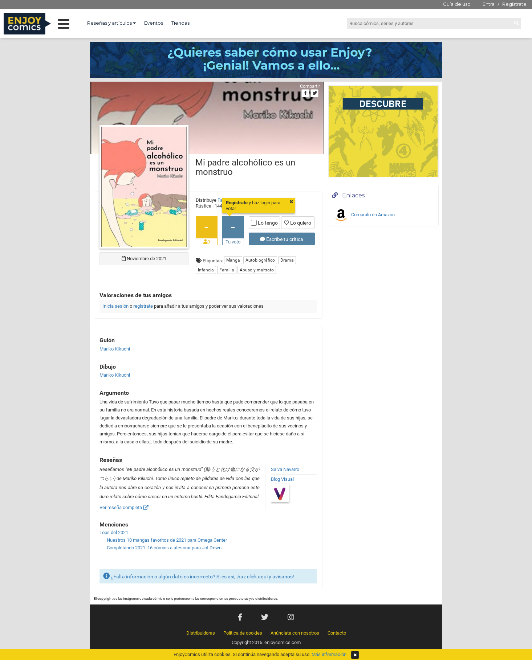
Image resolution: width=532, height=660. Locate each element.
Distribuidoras (200, 633)
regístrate (143, 306)
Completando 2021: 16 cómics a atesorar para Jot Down (164, 547)
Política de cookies (242, 633)
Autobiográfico (260, 260)
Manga (233, 260)
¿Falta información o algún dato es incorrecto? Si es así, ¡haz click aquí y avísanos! (198, 576)
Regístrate (514, 4)
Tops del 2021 (114, 532)
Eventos (153, 23)
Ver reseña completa (124, 507)
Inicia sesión (115, 306)
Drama (287, 260)
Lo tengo (264, 223)
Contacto (337, 633)
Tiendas (180, 23)
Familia (226, 269)
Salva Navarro (285, 469)
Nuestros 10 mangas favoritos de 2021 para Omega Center (167, 540)
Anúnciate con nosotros (295, 633)
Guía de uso (457, 4)
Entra (489, 4)
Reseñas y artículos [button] (111, 23)
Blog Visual (282, 479)
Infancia (206, 269)
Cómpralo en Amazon (364, 215)
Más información (329, 654)
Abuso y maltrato (257, 269)
